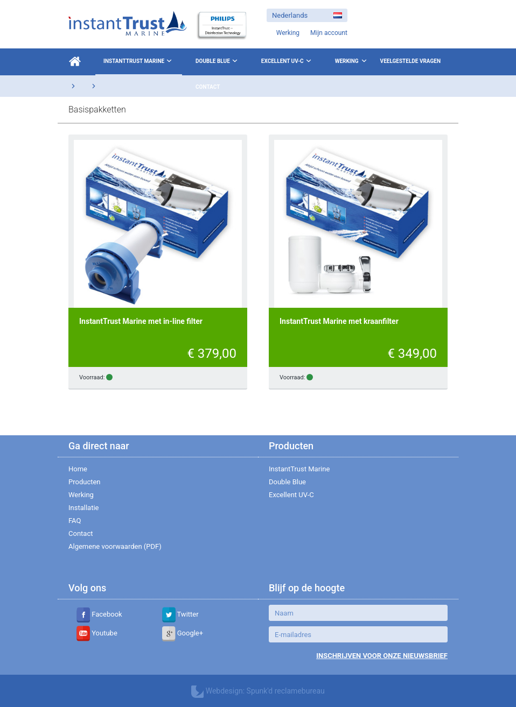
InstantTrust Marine (138, 61)
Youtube (96, 633)
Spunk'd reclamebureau (286, 691)
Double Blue (218, 61)
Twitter (180, 614)
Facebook (99, 614)
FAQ (74, 521)
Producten (84, 482)
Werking (347, 61)
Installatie (83, 508)
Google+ (183, 633)
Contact (208, 87)
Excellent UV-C (287, 61)
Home (77, 469)
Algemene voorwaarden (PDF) (115, 546)
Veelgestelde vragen (410, 61)
